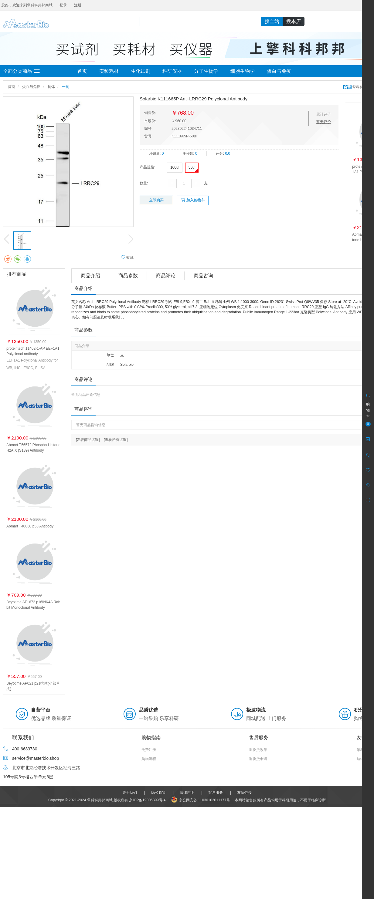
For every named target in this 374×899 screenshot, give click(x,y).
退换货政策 (258, 750)
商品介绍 (90, 275)
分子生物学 (206, 71)
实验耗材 (109, 71)
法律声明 (187, 792)
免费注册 (148, 750)
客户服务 (215, 792)
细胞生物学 (242, 71)
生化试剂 (140, 71)
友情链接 (244, 792)
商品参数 (128, 275)
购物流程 (148, 759)
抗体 (51, 87)
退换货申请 (258, 759)
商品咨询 (203, 275)
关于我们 (129, 792)
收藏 (127, 257)
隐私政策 (158, 792)
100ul (174, 167)
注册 (77, 5)
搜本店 (293, 21)
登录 (63, 5)
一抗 (65, 87)
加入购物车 (192, 200)
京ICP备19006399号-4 (147, 800)
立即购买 (156, 200)
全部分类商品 (21, 71)
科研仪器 (172, 71)
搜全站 (272, 21)
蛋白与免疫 (279, 71)
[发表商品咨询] (88, 440)
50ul (192, 167)
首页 (82, 71)
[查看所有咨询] (116, 440)
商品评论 (165, 275)
